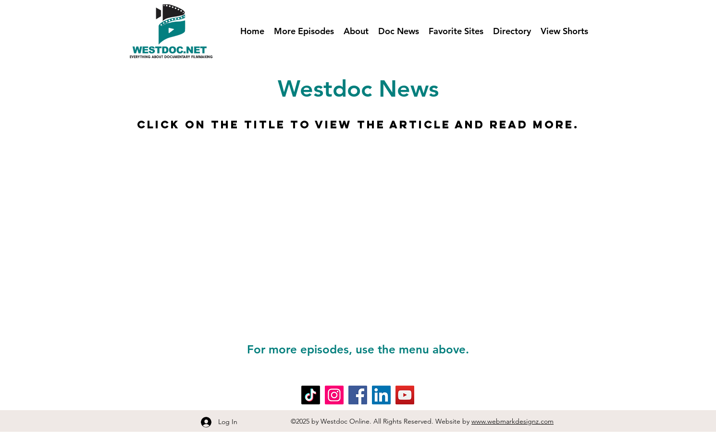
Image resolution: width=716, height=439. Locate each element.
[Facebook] (357, 395)
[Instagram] (334, 395)
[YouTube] (404, 395)
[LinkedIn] (381, 395)
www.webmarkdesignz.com (512, 421)
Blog (141, 389)
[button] (304, 31)
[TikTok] (310, 395)
